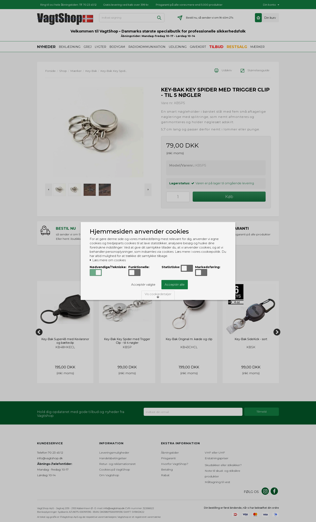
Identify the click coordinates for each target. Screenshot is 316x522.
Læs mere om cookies (108, 260)
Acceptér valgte (143, 284)
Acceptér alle (175, 284)
